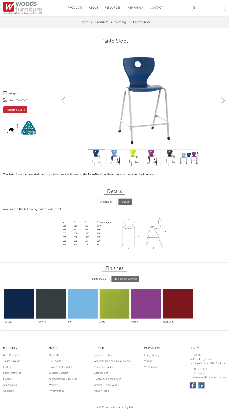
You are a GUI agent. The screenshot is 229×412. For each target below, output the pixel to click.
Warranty (54, 384)
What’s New (151, 366)
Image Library (152, 355)
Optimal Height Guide (106, 384)
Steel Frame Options (125, 278)
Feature (125, 201)
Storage (7, 378)
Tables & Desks (11, 360)
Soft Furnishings (12, 372)
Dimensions (107, 201)
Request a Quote (15, 109)
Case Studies (101, 372)
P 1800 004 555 (199, 369)
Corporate (9, 390)
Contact (156, 7)
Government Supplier (61, 366)
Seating (120, 22)
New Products (11, 355)
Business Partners (58, 372)
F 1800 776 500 (198, 373)
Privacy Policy (56, 390)
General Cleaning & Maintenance (112, 360)
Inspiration (135, 7)
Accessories (10, 384)
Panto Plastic (99, 278)
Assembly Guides (103, 366)
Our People (55, 360)
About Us (54, 355)
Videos (148, 360)
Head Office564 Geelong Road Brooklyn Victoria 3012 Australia (208, 359)
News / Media (101, 390)
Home (83, 22)
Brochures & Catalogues (107, 378)
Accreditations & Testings (63, 378)
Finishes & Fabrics (104, 355)
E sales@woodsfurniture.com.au (208, 377)
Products (101, 22)
